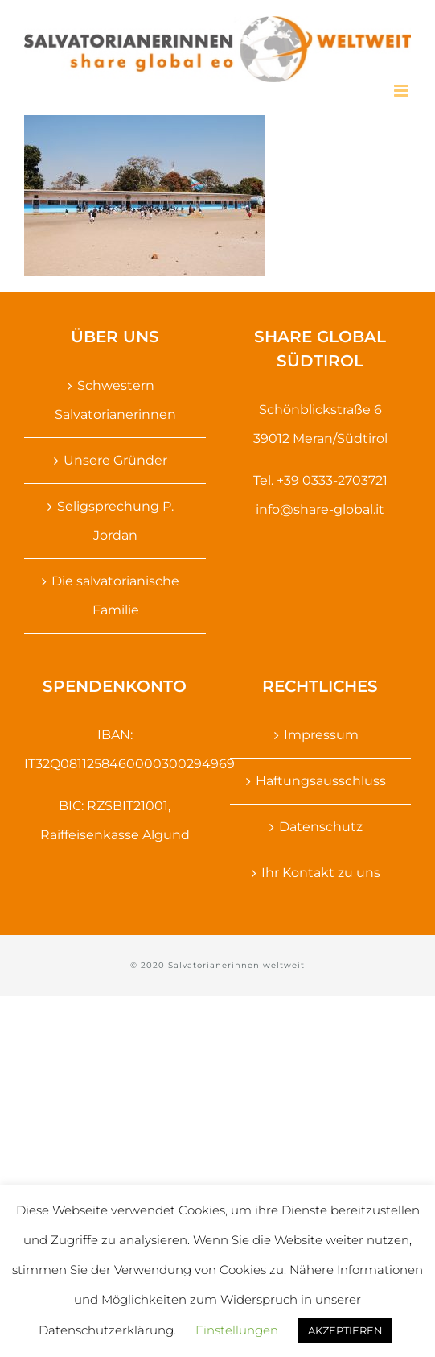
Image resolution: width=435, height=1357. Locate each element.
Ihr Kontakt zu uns (320, 872)
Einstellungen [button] (236, 1330)
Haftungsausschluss (321, 780)
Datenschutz (321, 826)
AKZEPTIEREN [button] (345, 1330)
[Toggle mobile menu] (402, 90)
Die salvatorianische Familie (115, 595)
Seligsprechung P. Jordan (115, 521)
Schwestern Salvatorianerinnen (115, 400)
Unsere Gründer (115, 460)
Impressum (321, 735)
